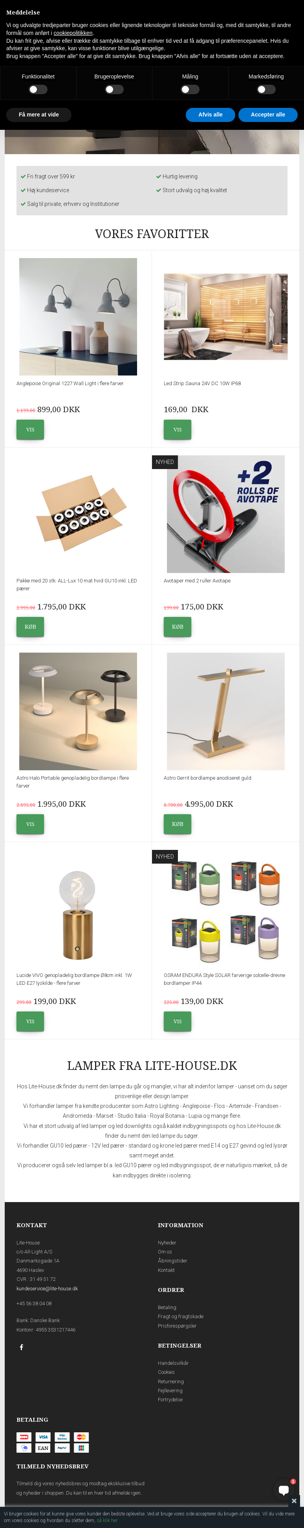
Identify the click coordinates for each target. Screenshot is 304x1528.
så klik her (107, 1520)
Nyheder (167, 1243)
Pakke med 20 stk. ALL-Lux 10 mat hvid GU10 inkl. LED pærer (76, 584)
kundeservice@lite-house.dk (47, 1289)
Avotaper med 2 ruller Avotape (197, 581)
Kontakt (166, 1270)
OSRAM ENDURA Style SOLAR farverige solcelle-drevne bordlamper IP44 (224, 979)
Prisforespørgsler (177, 1326)
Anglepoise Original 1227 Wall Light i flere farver (70, 383)
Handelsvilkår (173, 1363)
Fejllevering (170, 1390)
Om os (165, 1252)
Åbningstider (172, 1261)
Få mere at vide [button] (39, 114)
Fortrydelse (170, 1399)
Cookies (166, 1372)
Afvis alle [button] (210, 114)
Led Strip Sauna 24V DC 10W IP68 (202, 383)
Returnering (171, 1381)
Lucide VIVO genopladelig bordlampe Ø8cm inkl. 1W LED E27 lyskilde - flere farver (74, 979)
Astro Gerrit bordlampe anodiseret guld (207, 778)
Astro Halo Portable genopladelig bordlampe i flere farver (72, 782)
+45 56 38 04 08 (33, 1303)
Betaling (167, 1307)
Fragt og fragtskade (180, 1316)
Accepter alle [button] (268, 114)
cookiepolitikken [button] (73, 33)
